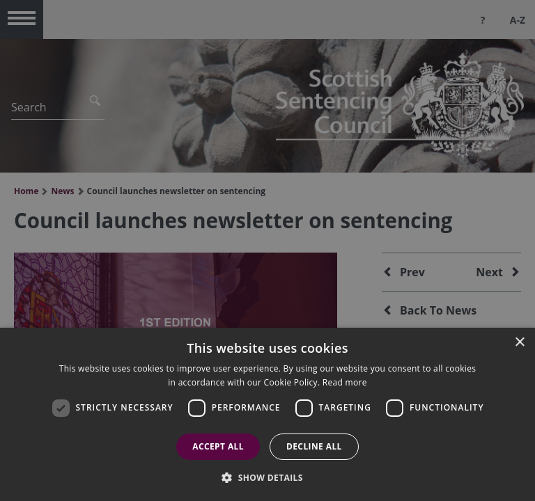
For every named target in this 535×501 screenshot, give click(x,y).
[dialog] (267, 414)
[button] (267, 477)
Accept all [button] (218, 446)
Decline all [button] (314, 446)
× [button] (519, 342)
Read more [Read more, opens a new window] (345, 382)
